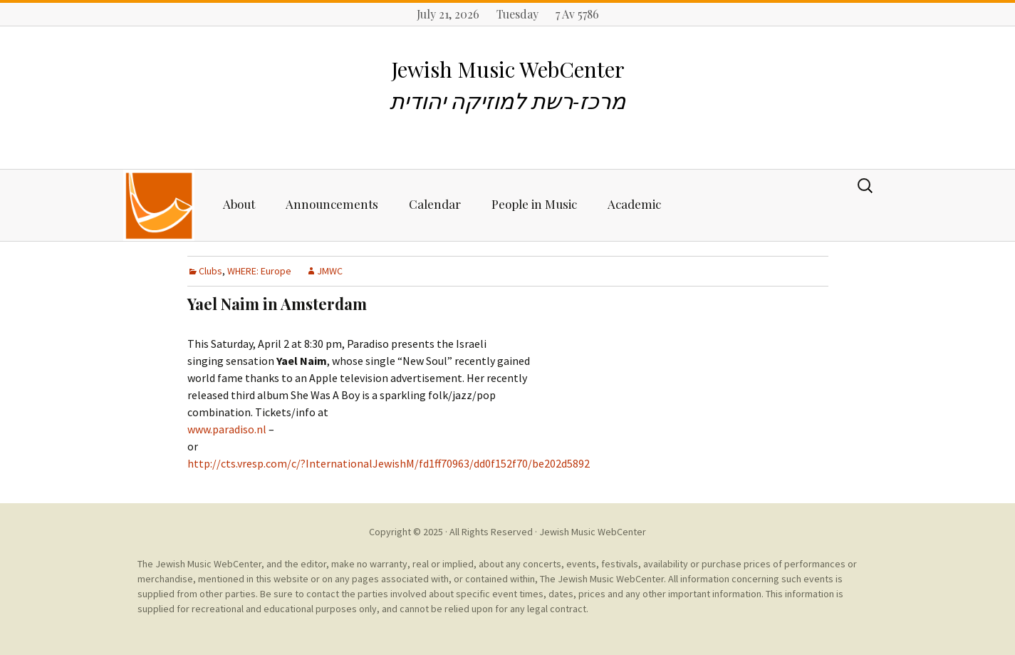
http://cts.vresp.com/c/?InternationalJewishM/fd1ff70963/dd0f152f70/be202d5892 (388, 463)
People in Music (534, 204)
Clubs (210, 270)
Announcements (332, 204)
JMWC (330, 270)
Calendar (435, 204)
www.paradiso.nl (226, 429)
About (239, 204)
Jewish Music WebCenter (592, 531)
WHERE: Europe (259, 270)
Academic (634, 204)
